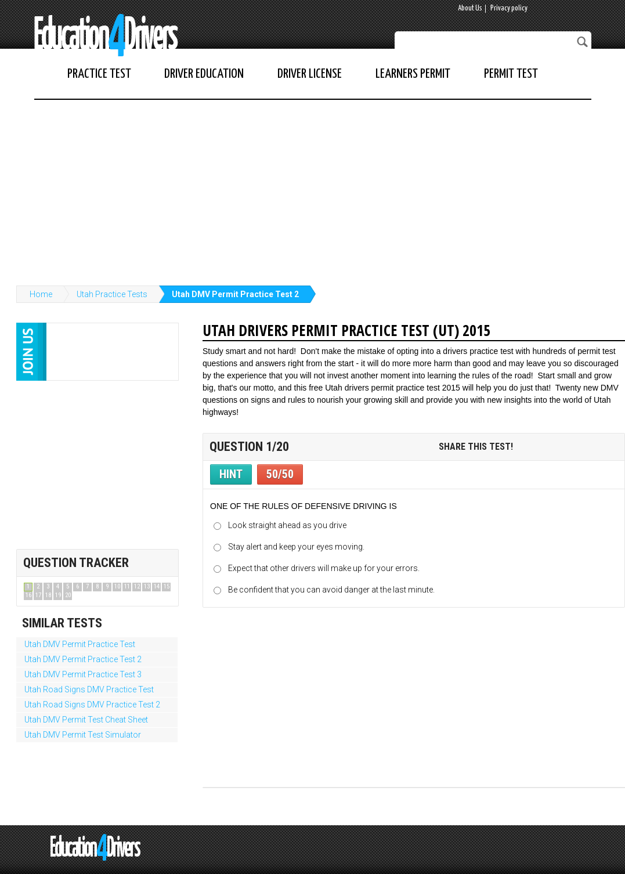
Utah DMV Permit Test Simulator (82, 734)
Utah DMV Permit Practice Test (79, 644)
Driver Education (204, 74)
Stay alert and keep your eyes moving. (296, 547)
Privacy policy (509, 8)
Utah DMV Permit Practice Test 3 (83, 674)
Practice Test (99, 74)
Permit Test (511, 74)
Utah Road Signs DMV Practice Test (89, 689)
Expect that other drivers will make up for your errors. (324, 568)
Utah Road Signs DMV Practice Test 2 (92, 704)
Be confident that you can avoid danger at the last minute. (331, 590)
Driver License (309, 74)
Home (41, 294)
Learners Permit (412, 74)
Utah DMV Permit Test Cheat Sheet (86, 719)
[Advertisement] (312, 187)
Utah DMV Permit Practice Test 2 (235, 294)
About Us (470, 8)
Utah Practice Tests (112, 294)
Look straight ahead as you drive (287, 525)
